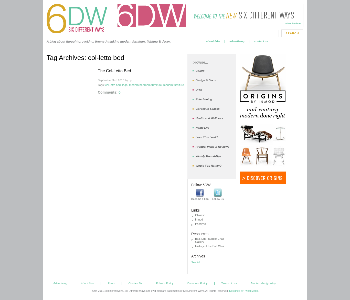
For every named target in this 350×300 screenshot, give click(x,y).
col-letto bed (113, 84)
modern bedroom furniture (145, 84)
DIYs (199, 89)
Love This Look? (207, 137)
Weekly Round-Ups (208, 156)
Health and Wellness (209, 118)
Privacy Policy (164, 283)
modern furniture (173, 84)
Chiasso (200, 215)
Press (111, 283)
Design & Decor (206, 80)
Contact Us (261, 41)
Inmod (199, 219)
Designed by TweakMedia (243, 290)
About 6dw (213, 41)
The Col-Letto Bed (114, 71)
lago (125, 84)
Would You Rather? (208, 165)
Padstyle (200, 223)
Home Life (202, 127)
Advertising (237, 41)
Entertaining (204, 99)
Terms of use (229, 283)
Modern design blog (263, 283)
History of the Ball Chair (210, 246)
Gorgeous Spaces (208, 108)
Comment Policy (197, 283)
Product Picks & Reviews (212, 146)
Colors (200, 70)
